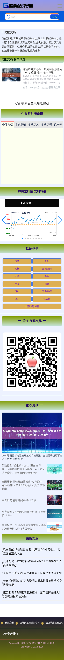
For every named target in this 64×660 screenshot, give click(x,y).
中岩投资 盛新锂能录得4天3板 (19, 500)
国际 (47, 283)
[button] (4, 220)
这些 (17, 261)
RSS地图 (37, 643)
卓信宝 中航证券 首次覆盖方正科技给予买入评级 (32, 573)
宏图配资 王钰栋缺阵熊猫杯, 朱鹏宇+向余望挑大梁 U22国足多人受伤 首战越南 (23, 485)
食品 (17, 283)
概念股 (47, 298)
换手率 (58, 124)
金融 (47, 276)
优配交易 (7, 623)
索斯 (17, 268)
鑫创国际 (47, 268)
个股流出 (46, 124)
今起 (47, 261)
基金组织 (47, 291)
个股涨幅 (7, 124)
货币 (17, 291)
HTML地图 (49, 643)
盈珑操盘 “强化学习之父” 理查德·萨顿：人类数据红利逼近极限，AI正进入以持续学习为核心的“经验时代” (23, 469)
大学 (17, 276)
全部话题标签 (32, 306)
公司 (17, 298)
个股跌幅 (20, 124)
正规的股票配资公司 (28, 623)
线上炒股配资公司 (52, 623)
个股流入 (33, 124)
